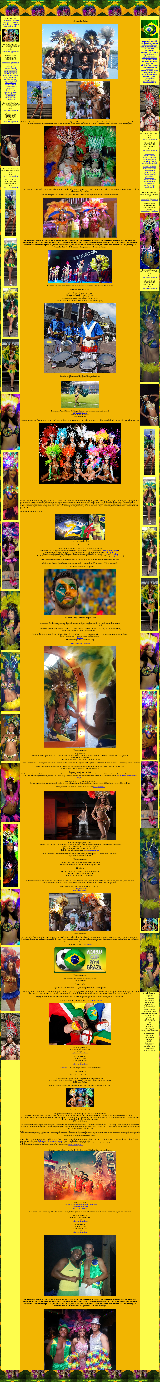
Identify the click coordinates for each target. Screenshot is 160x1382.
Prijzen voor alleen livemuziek (80, 643)
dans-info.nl (10, 88)
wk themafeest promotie (149, 65)
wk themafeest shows (149, 61)
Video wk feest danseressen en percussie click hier (10, 21)
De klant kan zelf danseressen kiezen (50, 1141)
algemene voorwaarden (94, 1000)
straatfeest (149, 69)
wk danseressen (149, 56)
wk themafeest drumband (149, 47)
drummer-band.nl (10, 94)
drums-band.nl (10, 96)
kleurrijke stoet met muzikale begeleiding (149, 73)
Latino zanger (87, 944)
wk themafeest (149, 48)
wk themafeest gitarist (149, 45)
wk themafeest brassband (149, 52)
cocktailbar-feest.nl (10, 72)
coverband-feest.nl (10, 77)
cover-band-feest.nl (10, 73)
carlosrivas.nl (10, 66)
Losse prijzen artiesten (80, 890)
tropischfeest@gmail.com (10, 51)
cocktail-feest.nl (10, 68)
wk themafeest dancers (149, 59)
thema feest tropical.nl (75, 1145)
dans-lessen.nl (10, 90)
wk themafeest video (10, 26)
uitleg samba (110, 552)
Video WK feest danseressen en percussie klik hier (80, 1204)
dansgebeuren (149, 80)
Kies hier (115, 554)
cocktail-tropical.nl (10, 70)
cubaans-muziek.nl (10, 81)
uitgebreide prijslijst (80, 413)
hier (71, 875)
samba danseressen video (10, 24)
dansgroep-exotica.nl (10, 92)
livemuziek (149, 63)
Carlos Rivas (63, 1068)
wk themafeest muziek (149, 41)
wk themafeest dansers (149, 58)
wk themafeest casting (149, 67)
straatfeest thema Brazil (149, 71)
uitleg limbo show (117, 556)
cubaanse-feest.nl (10, 84)
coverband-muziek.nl (10, 79)
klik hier (80, 638)
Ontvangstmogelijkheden (110, 550)
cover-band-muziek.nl (10, 75)
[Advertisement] (80, 1376)
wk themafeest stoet (149, 76)
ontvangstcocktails (99, 787)
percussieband (149, 50)
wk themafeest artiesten (149, 43)
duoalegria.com (10, 97)
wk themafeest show (150, 54)
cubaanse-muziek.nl (10, 86)
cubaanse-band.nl (10, 83)
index (149, 39)
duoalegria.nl (10, 99)
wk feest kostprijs (149, 82)
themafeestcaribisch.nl (80, 888)
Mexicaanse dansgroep (91, 850)
